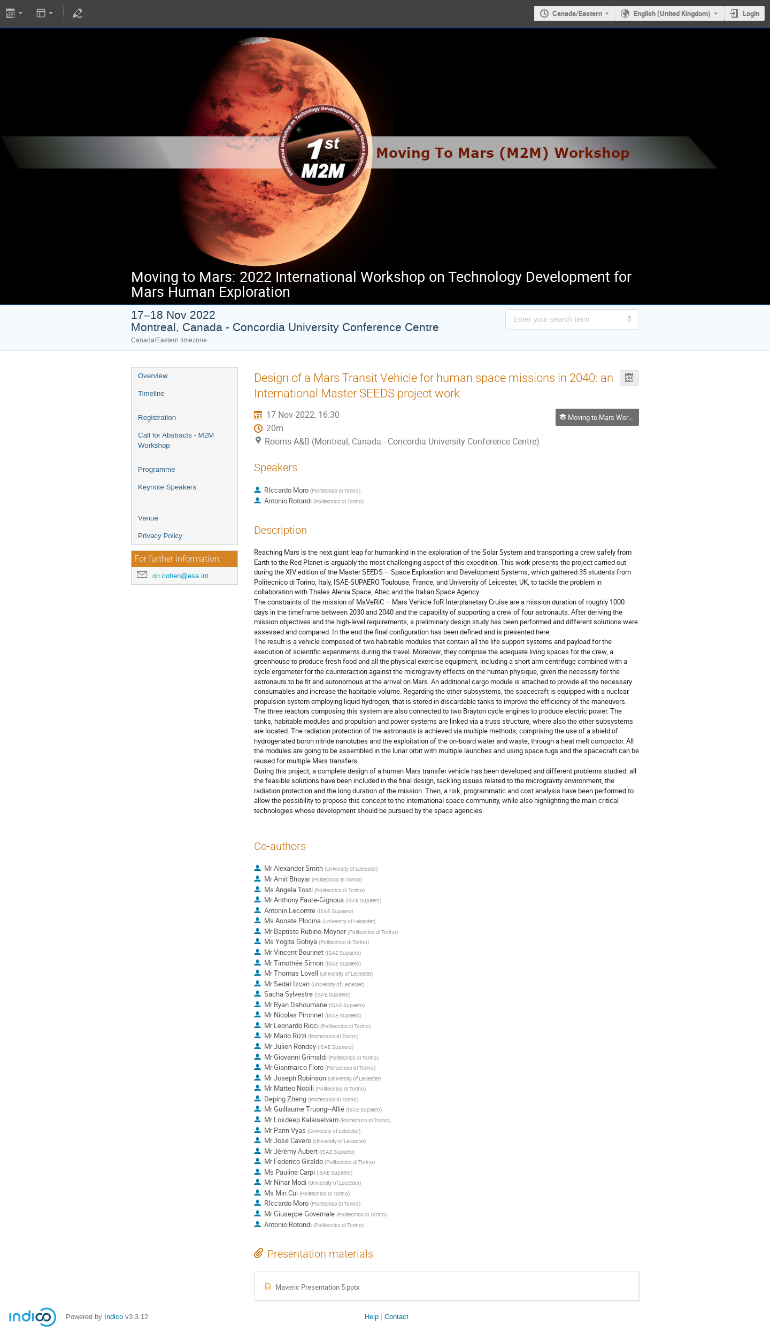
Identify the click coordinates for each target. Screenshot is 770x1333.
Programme (156, 469)
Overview (153, 376)
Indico (113, 1316)
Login (751, 13)
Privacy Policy (160, 536)
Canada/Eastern (577, 13)
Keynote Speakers (167, 487)
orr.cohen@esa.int (180, 575)
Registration (157, 417)
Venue (148, 518)
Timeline (151, 393)
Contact (396, 1316)
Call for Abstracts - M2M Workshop (176, 440)
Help (372, 1316)
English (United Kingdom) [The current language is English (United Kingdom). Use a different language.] (672, 13)
